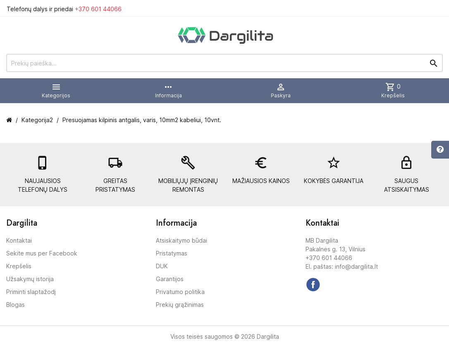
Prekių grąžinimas (180, 304)
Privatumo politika (180, 291)
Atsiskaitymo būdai (181, 240)
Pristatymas (171, 253)
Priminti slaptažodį (31, 291)
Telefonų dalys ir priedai (64, 8)
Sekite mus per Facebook (41, 253)
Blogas (15, 304)
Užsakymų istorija (30, 278)
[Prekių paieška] (224, 63)
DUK (162, 266)
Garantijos (170, 278)
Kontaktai (19, 240)
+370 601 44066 (98, 8)
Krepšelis (18, 266)
